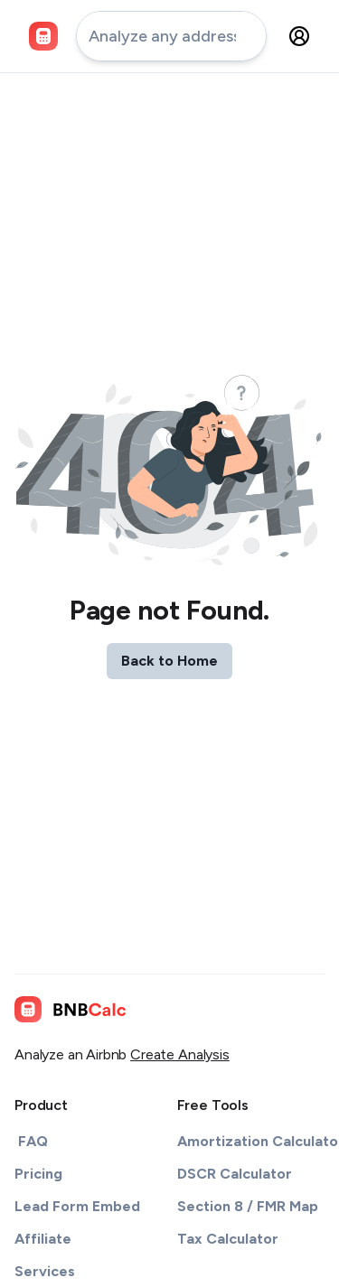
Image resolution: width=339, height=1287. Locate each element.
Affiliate (42, 1238)
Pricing (38, 1173)
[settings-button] (299, 36)
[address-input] (171, 36)
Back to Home (169, 660)
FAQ (33, 1141)
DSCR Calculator (234, 1173)
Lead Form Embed (77, 1206)
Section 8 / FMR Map (247, 1206)
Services (44, 1271)
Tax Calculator (227, 1238)
